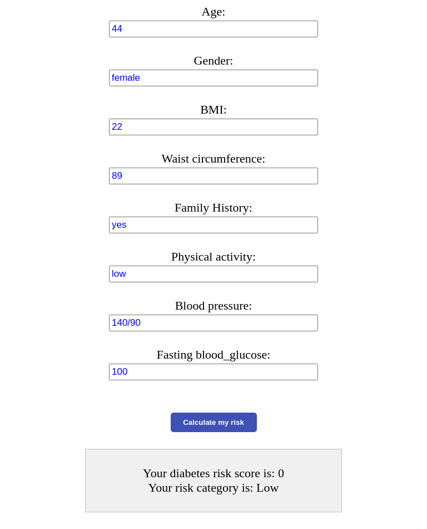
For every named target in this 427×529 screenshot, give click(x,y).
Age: (214, 11)
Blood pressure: (213, 305)
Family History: (213, 207)
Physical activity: (213, 256)
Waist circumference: (214, 158)
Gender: (214, 60)
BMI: (213, 109)
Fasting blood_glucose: (214, 354)
